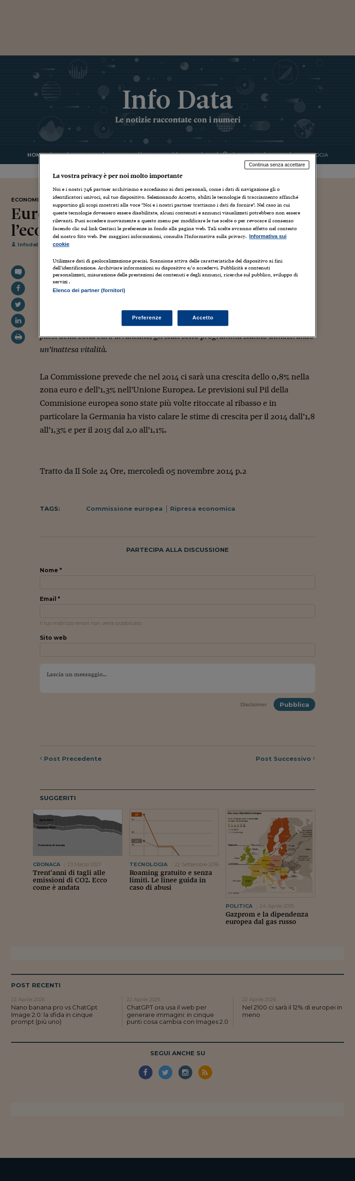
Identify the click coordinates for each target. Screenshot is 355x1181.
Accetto (203, 317)
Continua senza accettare (277, 164)
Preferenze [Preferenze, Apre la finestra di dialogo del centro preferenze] (147, 317)
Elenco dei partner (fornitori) (89, 291)
